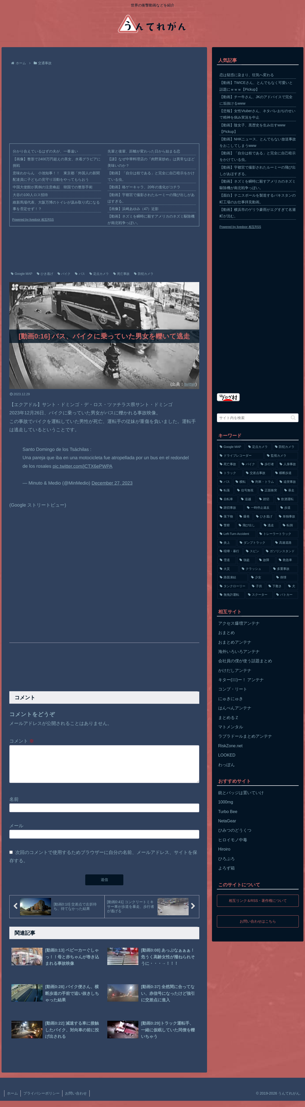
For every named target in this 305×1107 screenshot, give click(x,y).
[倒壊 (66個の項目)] (286, 577)
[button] (293, 418)
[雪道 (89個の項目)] (226, 560)
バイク (64, 274)
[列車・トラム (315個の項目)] (262, 482)
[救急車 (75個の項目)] (287, 560)
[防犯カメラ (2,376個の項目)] (285, 447)
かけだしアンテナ (234, 670)
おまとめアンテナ (234, 642)
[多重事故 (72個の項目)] (284, 569)
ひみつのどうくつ (234, 830)
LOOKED (227, 755)
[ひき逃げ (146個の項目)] (264, 517)
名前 (14, 805)
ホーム (12, 1099)
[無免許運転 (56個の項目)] (231, 595)
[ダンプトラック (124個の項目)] (254, 543)
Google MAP (21, 274)
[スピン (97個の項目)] (253, 551)
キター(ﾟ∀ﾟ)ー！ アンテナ (241, 680)
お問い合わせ (76, 1099)
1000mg (225, 802)
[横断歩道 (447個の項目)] (285, 473)
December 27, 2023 (111, 483)
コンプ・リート (232, 689)
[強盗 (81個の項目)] (246, 560)
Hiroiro (224, 849)
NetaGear (227, 821)
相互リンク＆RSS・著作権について (258, 900)
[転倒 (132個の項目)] (289, 525)
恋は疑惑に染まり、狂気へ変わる (246, 75)
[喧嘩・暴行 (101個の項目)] (230, 551)
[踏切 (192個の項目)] (265, 499)
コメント (21, 741)
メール (16, 832)
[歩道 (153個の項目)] (288, 508)
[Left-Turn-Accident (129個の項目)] (236, 534)
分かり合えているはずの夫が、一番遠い (45, 151)
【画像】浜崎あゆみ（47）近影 (133, 209)
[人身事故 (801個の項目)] (287, 464)
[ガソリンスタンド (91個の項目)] (281, 551)
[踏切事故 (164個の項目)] (230, 508)
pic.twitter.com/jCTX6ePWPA (82, 466)
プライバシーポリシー (41, 1099)
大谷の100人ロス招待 (30, 195)
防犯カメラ (143, 274)
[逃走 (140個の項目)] (270, 525)
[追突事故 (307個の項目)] (287, 482)
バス (80, 274)
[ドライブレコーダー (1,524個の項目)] (240, 456)
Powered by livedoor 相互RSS (33, 219)
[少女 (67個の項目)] (261, 577)
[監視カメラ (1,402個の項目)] (281, 456)
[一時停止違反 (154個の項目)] (261, 508)
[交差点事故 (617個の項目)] (258, 473)
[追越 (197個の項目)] (247, 499)
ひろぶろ (226, 859)
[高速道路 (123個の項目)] (285, 543)
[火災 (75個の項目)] (227, 569)
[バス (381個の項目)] (224, 482)
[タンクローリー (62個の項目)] (233, 586)
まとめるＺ (228, 717)
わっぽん (226, 765)
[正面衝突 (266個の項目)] (269, 490)
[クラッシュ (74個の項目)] (254, 569)
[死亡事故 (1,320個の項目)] (227, 464)
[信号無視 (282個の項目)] (246, 490)
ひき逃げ (45, 274)
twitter (189, 384)
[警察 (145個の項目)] (226, 525)
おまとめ (226, 632)
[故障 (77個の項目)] (266, 560)
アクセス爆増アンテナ (239, 623)
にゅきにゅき (230, 698)
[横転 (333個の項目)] (240, 482)
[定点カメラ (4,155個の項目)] (259, 447)
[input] (258, 417)
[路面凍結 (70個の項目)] (232, 577)
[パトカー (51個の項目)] (286, 595)
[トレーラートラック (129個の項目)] (277, 534)
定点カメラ (99, 274)
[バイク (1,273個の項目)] (248, 464)
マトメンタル (230, 727)
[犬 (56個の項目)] (292, 586)
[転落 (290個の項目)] (225, 490)
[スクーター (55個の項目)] (259, 595)
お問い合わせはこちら (258, 921)
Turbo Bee (227, 811)
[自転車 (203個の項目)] (227, 499)
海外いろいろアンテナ (239, 651)
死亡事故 (121, 274)
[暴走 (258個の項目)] (290, 490)
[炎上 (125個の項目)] (226, 543)
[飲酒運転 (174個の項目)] (286, 499)
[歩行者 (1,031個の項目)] (267, 464)
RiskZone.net (230, 746)
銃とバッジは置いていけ (241, 792)
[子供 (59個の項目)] (257, 586)
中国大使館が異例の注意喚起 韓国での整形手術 (53, 187)
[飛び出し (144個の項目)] (248, 525)
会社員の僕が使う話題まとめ (245, 661)
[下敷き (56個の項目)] (275, 586)
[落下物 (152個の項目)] (226, 517)
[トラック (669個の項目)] (230, 473)
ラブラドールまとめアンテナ (245, 736)
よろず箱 (226, 868)
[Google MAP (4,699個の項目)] (231, 447)
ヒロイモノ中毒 (232, 840)
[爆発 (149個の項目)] (245, 517)
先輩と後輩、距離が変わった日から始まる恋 (144, 151)
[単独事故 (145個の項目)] (287, 517)
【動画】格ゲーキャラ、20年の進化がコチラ (144, 187)
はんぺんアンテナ (234, 708)
